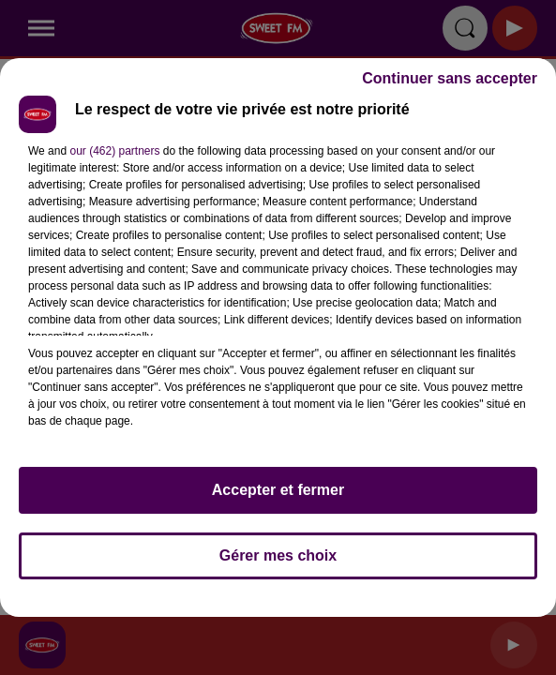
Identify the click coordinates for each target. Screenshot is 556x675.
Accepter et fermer (278, 490)
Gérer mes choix (278, 555)
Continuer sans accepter (449, 78)
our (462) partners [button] (114, 151)
